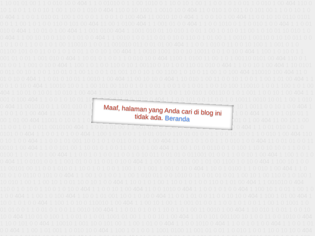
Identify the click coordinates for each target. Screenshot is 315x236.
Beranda (177, 118)
